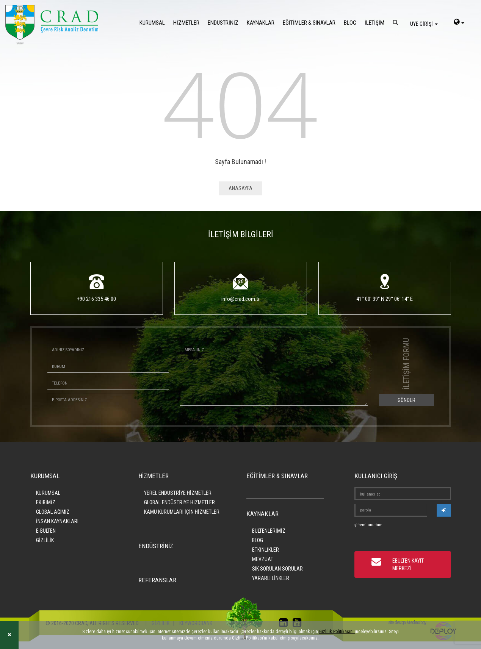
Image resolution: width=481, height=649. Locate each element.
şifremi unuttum (368, 524)
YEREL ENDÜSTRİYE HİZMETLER (178, 493)
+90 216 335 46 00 (96, 299)
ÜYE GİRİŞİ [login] (424, 24)
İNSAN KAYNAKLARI (57, 521)
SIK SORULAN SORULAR (277, 569)
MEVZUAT (262, 559)
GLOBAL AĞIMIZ (52, 512)
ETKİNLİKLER (265, 550)
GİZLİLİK (45, 540)
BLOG (350, 22)
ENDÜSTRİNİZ (223, 22)
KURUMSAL (152, 22)
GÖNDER (406, 400)
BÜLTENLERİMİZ (268, 531)
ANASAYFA (240, 188)
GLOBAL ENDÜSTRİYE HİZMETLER (179, 502)
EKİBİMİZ (45, 502)
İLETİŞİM (374, 22)
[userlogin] (444, 510)
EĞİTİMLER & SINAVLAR (309, 22)
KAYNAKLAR (260, 22)
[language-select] (459, 23)
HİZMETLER (186, 22)
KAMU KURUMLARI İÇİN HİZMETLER (181, 512)
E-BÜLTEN (46, 531)
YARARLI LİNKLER (270, 578)
